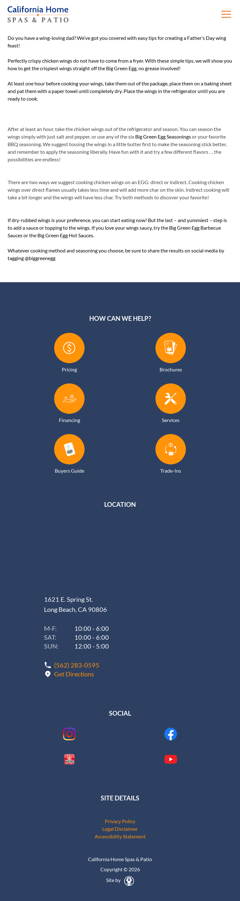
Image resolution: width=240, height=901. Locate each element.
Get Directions (74, 674)
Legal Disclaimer (120, 829)
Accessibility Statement (120, 836)
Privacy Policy (120, 821)
